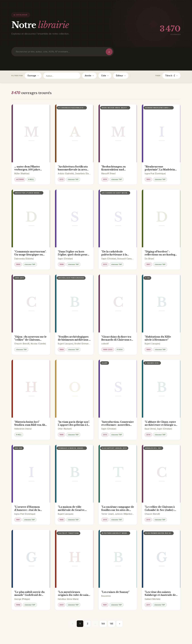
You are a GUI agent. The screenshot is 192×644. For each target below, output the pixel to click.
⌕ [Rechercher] (109, 51)
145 (111, 624)
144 (103, 624)
